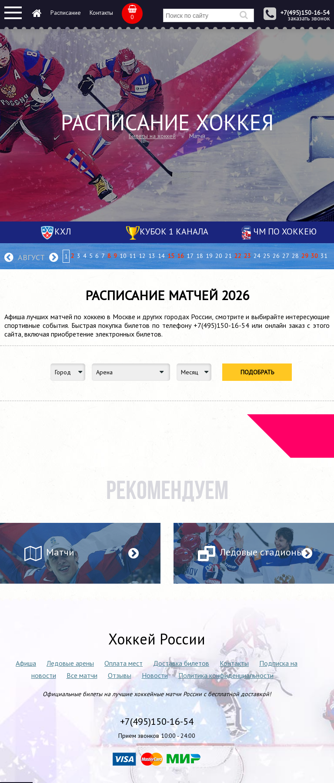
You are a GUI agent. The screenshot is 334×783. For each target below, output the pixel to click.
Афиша (26, 663)
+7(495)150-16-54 (305, 13)
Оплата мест (123, 663)
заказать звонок (309, 18)
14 (161, 256)
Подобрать (257, 372)
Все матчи (82, 675)
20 (218, 256)
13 (151, 256)
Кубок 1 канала (174, 231)
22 (237, 256)
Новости (155, 675)
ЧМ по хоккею (285, 231)
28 (295, 256)
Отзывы (119, 675)
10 (123, 256)
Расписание (65, 13)
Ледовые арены (70, 663)
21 (228, 256)
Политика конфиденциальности (226, 675)
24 (257, 256)
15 (170, 256)
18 (199, 256)
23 (247, 256)
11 (132, 256)
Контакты (101, 13)
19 (209, 256)
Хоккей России (156, 638)
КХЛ (62, 231)
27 (285, 256)
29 (304, 256)
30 (314, 256)
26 (276, 256)
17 (190, 256)
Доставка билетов (181, 663)
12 (142, 256)
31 (324, 256)
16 (180, 256)
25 (266, 256)
